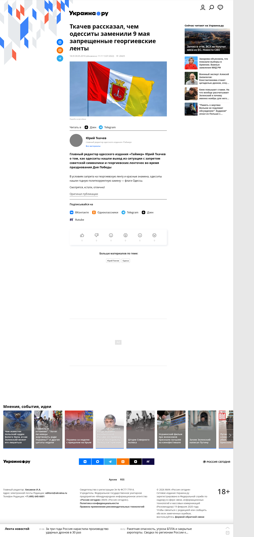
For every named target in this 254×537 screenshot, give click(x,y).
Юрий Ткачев (113, 260)
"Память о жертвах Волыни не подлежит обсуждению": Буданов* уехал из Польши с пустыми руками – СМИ (213, 109)
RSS (122, 479)
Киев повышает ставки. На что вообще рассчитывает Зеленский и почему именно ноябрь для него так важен (214, 94)
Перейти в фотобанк (78, 119)
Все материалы (93, 146)
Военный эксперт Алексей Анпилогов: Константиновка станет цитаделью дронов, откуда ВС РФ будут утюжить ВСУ (214, 78)
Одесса (126, 260)
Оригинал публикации (84, 194)
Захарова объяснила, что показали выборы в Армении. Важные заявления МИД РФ (213, 63)
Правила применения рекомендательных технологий (112, 506)
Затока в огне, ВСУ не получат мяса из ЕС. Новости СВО (206, 48)
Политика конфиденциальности (99, 503)
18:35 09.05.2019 (77, 56)
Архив (113, 479)
